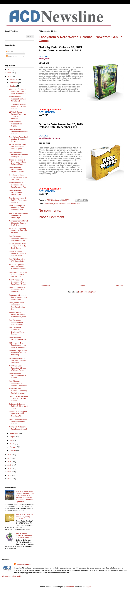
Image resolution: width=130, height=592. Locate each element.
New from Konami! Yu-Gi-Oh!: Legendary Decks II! (24, 516)
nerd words (71, 204)
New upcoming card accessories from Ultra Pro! (17, 289)
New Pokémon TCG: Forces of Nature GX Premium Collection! (24, 535)
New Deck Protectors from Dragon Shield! (18, 428)
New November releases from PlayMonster (15, 192)
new (78, 204)
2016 (9, 462)
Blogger (88, 587)
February (13, 447)
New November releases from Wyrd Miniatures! (17, 99)
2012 (9, 475)
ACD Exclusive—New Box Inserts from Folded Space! (17, 147)
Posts (9, 52)
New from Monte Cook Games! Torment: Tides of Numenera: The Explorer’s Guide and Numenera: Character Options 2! (25, 496)
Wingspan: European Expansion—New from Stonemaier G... (18, 91)
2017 (9, 458)
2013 (9, 472)
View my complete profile (11, 576)
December (14, 79)
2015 (9, 465)
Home (82, 286)
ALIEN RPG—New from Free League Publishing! (18, 215)
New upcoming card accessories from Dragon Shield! (17, 208)
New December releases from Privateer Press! (16, 169)
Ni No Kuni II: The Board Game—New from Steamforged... (18, 345)
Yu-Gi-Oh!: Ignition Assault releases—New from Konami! (17, 267)
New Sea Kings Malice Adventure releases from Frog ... (18, 353)
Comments (11, 56)
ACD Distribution (24, 564)
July (11, 440)
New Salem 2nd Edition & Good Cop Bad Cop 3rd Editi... (18, 274)
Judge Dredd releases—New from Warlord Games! (18, 106)
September (14, 433)
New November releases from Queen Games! (18, 131)
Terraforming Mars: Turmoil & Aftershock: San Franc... (18, 177)
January (13, 450)
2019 (9, 76)
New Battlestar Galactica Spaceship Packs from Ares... (18, 391)
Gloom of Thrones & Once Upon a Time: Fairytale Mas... (17, 162)
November (14, 83)
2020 (9, 73)
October (13, 86)
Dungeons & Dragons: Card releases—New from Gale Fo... (18, 297)
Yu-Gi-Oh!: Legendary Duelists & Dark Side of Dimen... (18, 231)
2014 (9, 468)
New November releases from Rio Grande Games (17, 322)
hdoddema (70, 587)
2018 (9, 455)
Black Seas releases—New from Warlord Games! (18, 421)
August (13, 437)
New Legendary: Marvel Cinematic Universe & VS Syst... (18, 223)
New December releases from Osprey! (15, 124)
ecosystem (49, 204)
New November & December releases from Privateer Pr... (17, 185)
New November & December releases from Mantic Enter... (17, 282)
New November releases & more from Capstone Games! (18, 238)
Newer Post (45, 286)
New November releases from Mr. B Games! (17, 376)
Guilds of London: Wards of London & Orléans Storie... (17, 253)
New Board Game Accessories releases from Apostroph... (18, 154)
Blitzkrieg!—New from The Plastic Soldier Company (17, 360)
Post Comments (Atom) (87, 292)
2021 (9, 69)
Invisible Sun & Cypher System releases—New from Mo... (18, 414)
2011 (9, 479)
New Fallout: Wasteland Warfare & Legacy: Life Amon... (18, 139)
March (12, 444)
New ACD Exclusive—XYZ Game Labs (17, 260)
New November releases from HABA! (18, 338)
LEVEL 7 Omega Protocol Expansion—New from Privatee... (17, 115)
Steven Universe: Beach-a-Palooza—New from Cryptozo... (18, 315)
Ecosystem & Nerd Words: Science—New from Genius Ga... (17, 306)
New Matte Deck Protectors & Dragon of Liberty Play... (18, 368)
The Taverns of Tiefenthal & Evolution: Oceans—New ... (18, 331)
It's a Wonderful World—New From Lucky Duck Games (17, 246)
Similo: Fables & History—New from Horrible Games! (18, 398)
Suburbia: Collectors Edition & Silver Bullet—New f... (18, 406)
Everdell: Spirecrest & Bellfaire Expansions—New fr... (18, 200)
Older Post (119, 286)
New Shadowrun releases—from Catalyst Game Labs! (18, 383)
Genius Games (60, 204)
